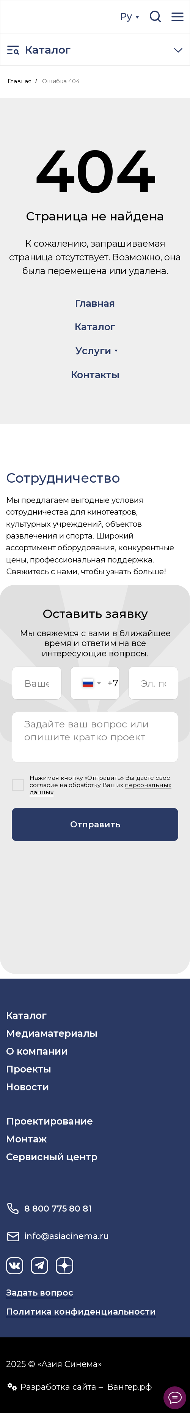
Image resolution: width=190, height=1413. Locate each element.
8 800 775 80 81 (58, 1209)
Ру (126, 16)
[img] (51, 17)
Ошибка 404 (61, 81)
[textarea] (95, 737)
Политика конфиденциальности (81, 1312)
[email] (153, 683)
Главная (19, 81)
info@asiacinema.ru (66, 1236)
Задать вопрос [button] (39, 1293)
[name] (36, 683)
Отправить (95, 824)
